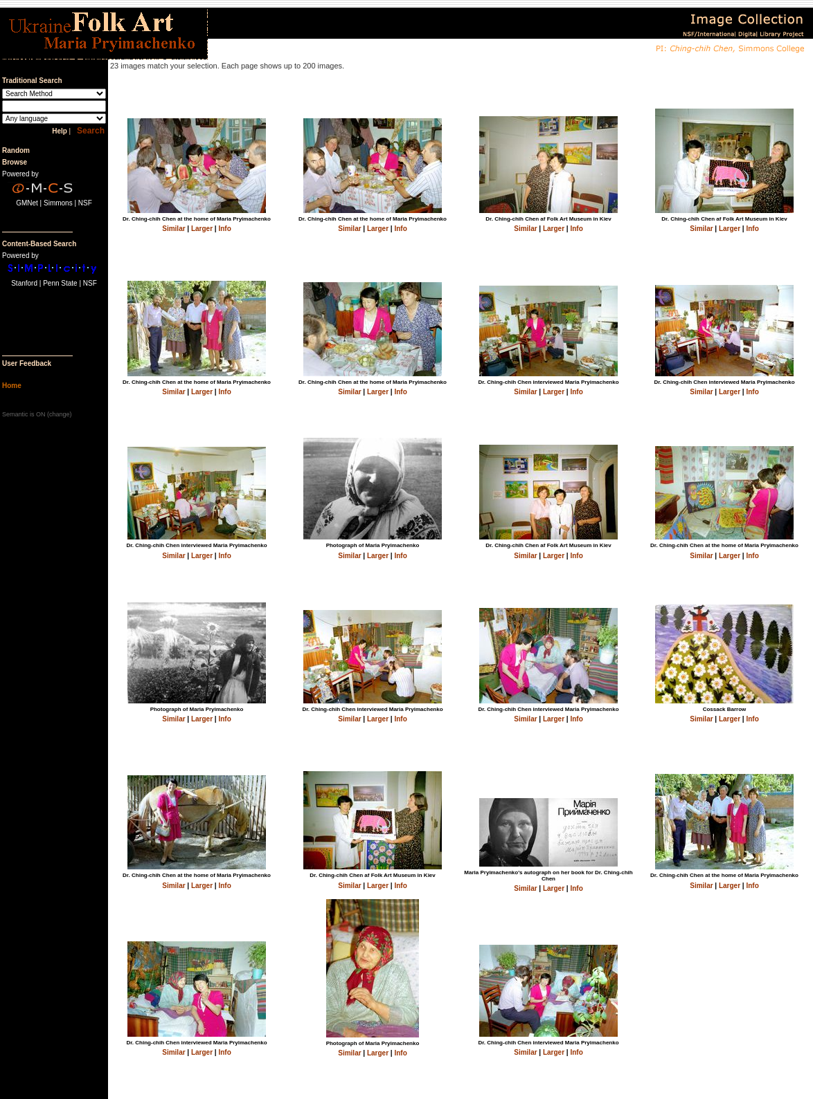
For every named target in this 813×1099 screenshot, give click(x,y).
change (59, 414)
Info (224, 228)
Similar (173, 228)
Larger (202, 228)
